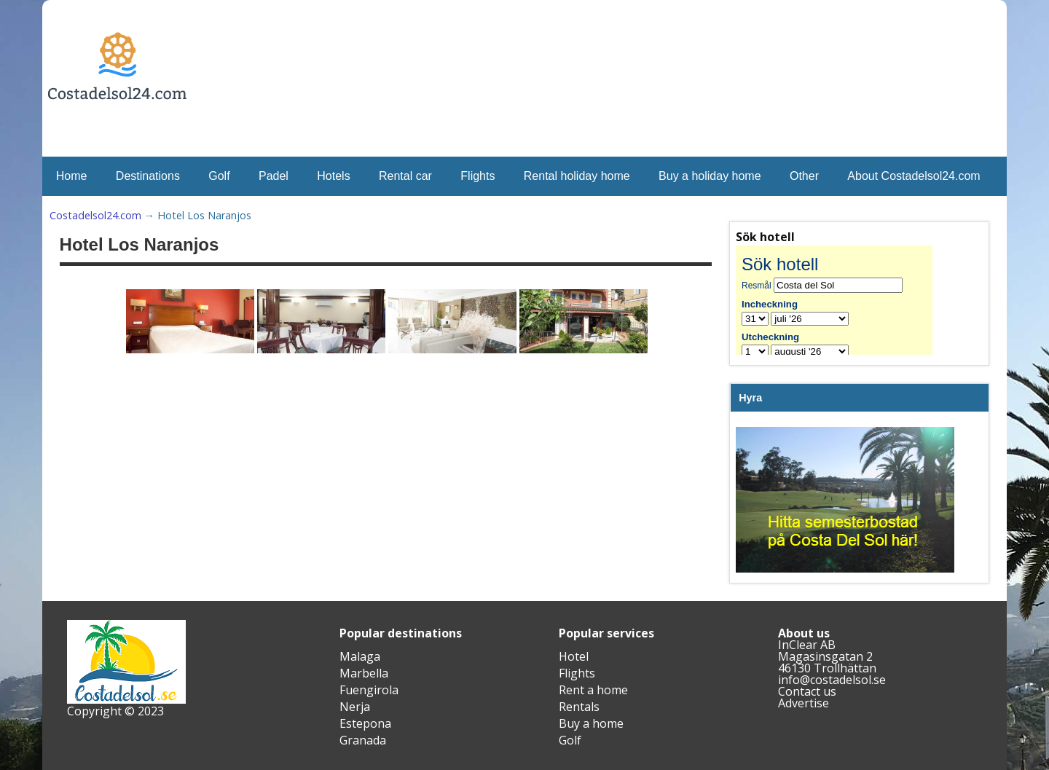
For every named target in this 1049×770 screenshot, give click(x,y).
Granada (362, 740)
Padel (273, 176)
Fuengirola (368, 690)
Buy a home (591, 723)
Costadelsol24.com (95, 215)
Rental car (405, 176)
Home (71, 176)
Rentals (579, 707)
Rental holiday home (577, 176)
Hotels (333, 176)
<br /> (845, 300)
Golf (218, 176)
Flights (477, 176)
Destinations (148, 176)
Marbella (363, 673)
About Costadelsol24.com (913, 176)
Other (804, 176)
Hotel (574, 656)
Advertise (803, 703)
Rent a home (593, 690)
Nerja (354, 707)
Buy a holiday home (710, 176)
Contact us (807, 691)
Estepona (365, 723)
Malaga (359, 656)
